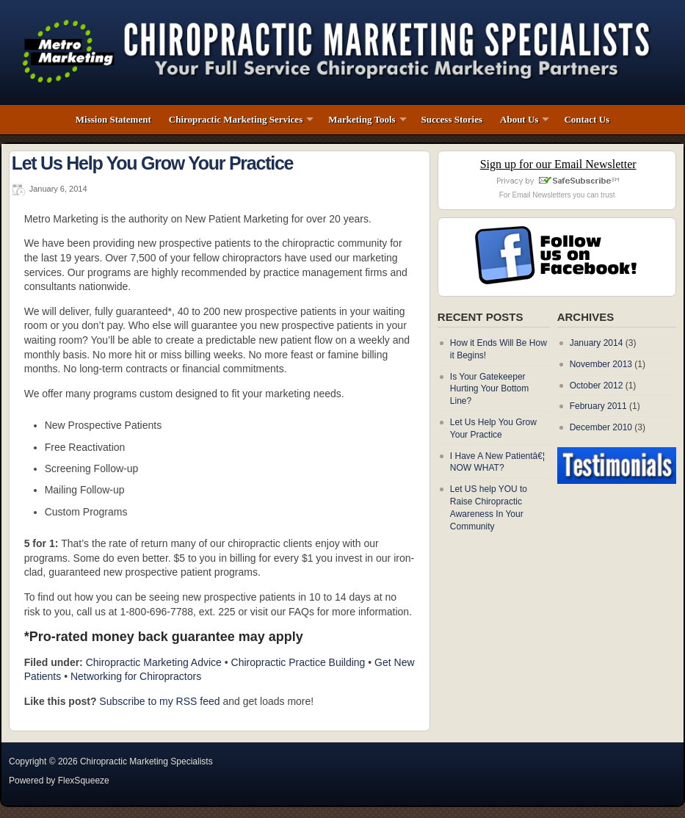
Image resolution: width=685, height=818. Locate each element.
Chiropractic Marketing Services (235, 119)
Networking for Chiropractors (135, 676)
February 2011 (598, 406)
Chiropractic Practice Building (298, 662)
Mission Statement (113, 119)
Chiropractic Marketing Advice (154, 662)
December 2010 (601, 427)
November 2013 (601, 364)
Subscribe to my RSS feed (159, 701)
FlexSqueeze (83, 780)
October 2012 (596, 385)
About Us (519, 119)
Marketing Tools (361, 119)
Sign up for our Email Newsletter (558, 164)
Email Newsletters (541, 195)
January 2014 (596, 343)
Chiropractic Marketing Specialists (146, 761)
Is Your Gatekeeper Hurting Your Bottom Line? (489, 389)
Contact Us (586, 119)
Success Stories (451, 119)
